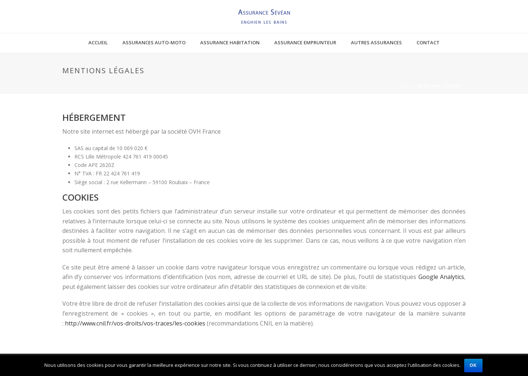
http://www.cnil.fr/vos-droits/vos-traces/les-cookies (135, 323)
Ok (473, 365)
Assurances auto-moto (154, 42)
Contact (428, 42)
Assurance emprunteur (305, 42)
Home (405, 86)
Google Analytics (441, 277)
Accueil (98, 42)
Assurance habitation (230, 42)
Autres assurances (376, 42)
